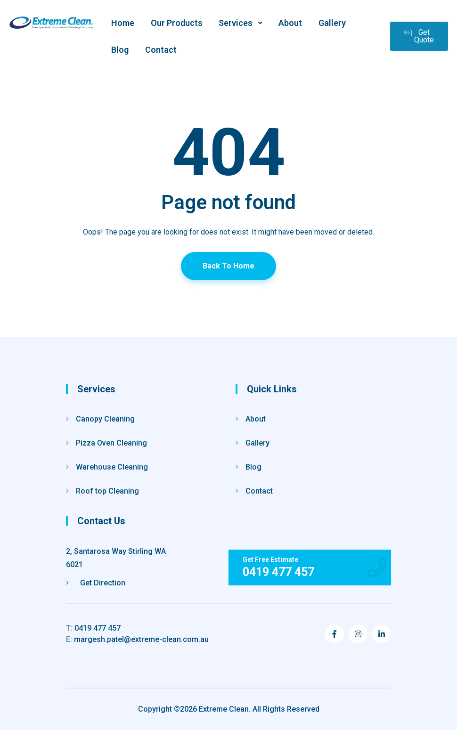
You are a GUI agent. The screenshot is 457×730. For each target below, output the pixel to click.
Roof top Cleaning (107, 491)
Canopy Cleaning (105, 418)
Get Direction (95, 582)
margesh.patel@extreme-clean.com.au (137, 639)
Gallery (257, 442)
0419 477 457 (93, 628)
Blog (253, 466)
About (255, 418)
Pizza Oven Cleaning (111, 442)
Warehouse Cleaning (112, 466)
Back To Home (228, 265)
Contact (259, 491)
